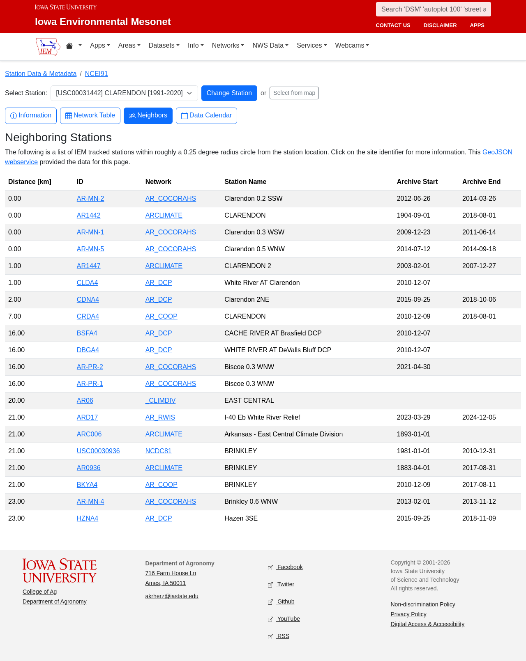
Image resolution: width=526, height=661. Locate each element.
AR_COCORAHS (170, 198)
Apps (97, 45)
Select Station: (26, 93)
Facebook (285, 568)
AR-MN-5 (90, 249)
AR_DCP (158, 282)
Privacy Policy (409, 614)
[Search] (433, 9)
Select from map (294, 93)
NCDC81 (158, 451)
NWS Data (268, 45)
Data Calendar (206, 115)
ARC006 (89, 434)
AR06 (85, 400)
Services (309, 45)
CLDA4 (87, 282)
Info (193, 45)
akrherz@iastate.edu (171, 596)
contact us (393, 25)
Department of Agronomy (55, 601)
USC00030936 (98, 451)
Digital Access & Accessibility (428, 624)
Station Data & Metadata (40, 73)
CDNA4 (88, 299)
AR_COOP (161, 316)
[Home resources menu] (74, 47)
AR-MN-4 (90, 501)
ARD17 (87, 417)
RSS (278, 637)
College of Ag (40, 591)
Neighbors (148, 115)
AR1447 (89, 265)
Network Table (90, 115)
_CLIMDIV (160, 400)
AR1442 (89, 215)
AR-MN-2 (90, 198)
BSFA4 (87, 333)
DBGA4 (88, 350)
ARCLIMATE (163, 215)
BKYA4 (87, 484)
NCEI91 (96, 73)
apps (477, 25)
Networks (226, 45)
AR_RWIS (160, 417)
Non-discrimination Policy (423, 604)
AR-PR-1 (90, 383)
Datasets (162, 45)
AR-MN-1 (90, 232)
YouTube (284, 619)
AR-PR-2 (90, 366)
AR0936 (89, 467)
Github (281, 602)
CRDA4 (88, 316)
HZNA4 (87, 518)
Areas (127, 45)
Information (30, 115)
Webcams (350, 45)
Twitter (281, 585)
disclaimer (440, 25)
